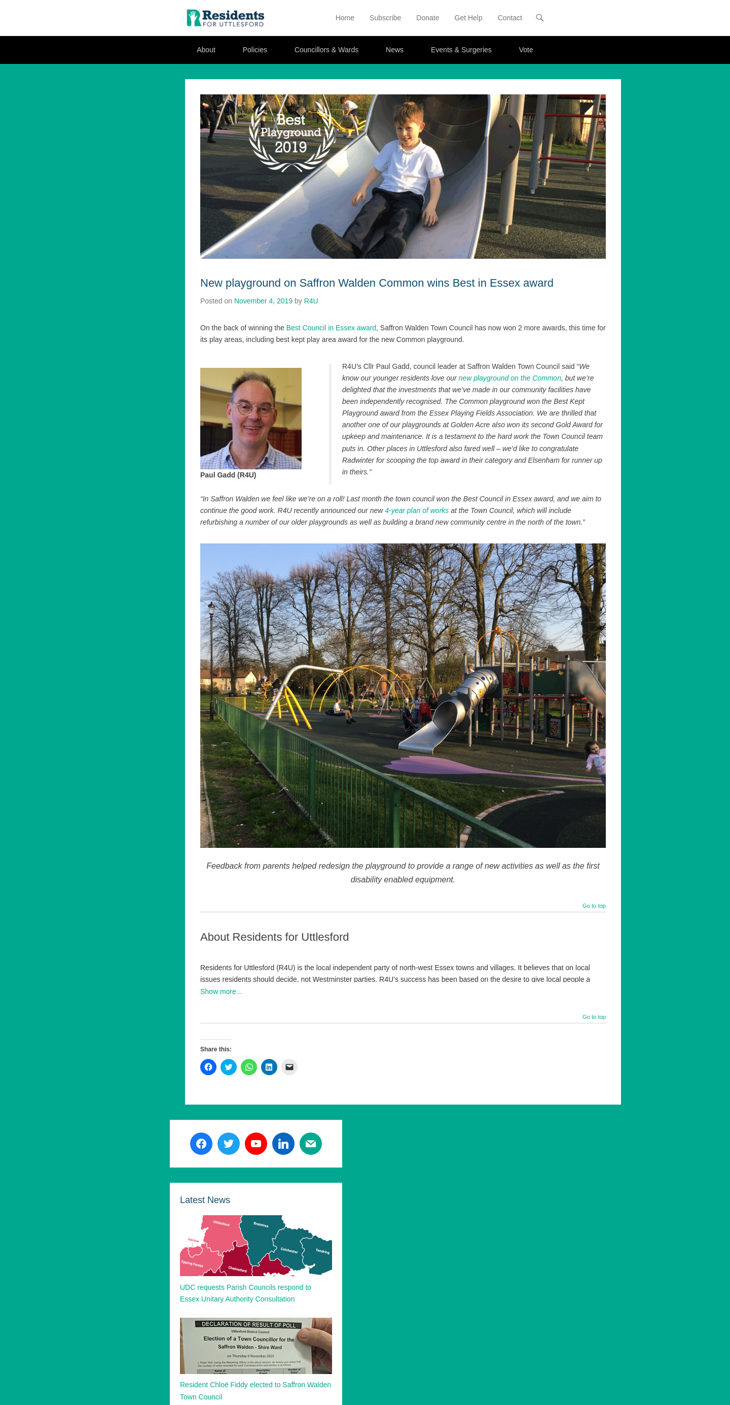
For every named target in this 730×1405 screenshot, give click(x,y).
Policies (255, 50)
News (395, 50)
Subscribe (385, 18)
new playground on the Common (510, 378)
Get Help (469, 18)
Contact (510, 18)
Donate (427, 18)
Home (345, 18)
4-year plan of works (417, 511)
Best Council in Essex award (331, 328)
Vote (526, 50)
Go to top (594, 906)
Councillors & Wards (326, 50)
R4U (311, 301)
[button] (225, 18)
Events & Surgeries (461, 50)
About (206, 50)
